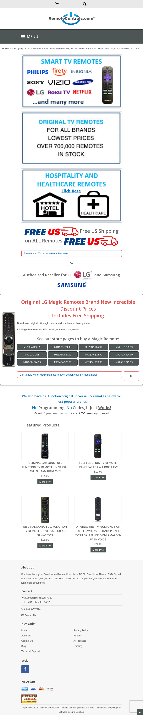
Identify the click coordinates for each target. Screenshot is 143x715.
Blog (23, 646)
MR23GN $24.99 (32, 362)
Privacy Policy (81, 630)
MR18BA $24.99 (32, 347)
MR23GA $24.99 (124, 354)
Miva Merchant (77, 712)
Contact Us (30, 615)
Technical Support (30, 651)
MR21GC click (32, 354)
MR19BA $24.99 (62, 347)
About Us (26, 635)
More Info (45, 481)
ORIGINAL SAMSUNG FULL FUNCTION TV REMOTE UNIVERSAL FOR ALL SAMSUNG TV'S (45, 467)
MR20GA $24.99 (93, 347)
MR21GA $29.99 (124, 347)
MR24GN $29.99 (93, 362)
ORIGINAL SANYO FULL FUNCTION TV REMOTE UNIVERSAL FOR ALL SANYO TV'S (45, 531)
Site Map (90, 707)
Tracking (78, 646)
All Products (80, 641)
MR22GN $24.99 (93, 354)
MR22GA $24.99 (62, 354)
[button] (84, 4)
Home (24, 630)
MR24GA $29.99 (62, 362)
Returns (78, 635)
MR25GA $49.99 (124, 362)
